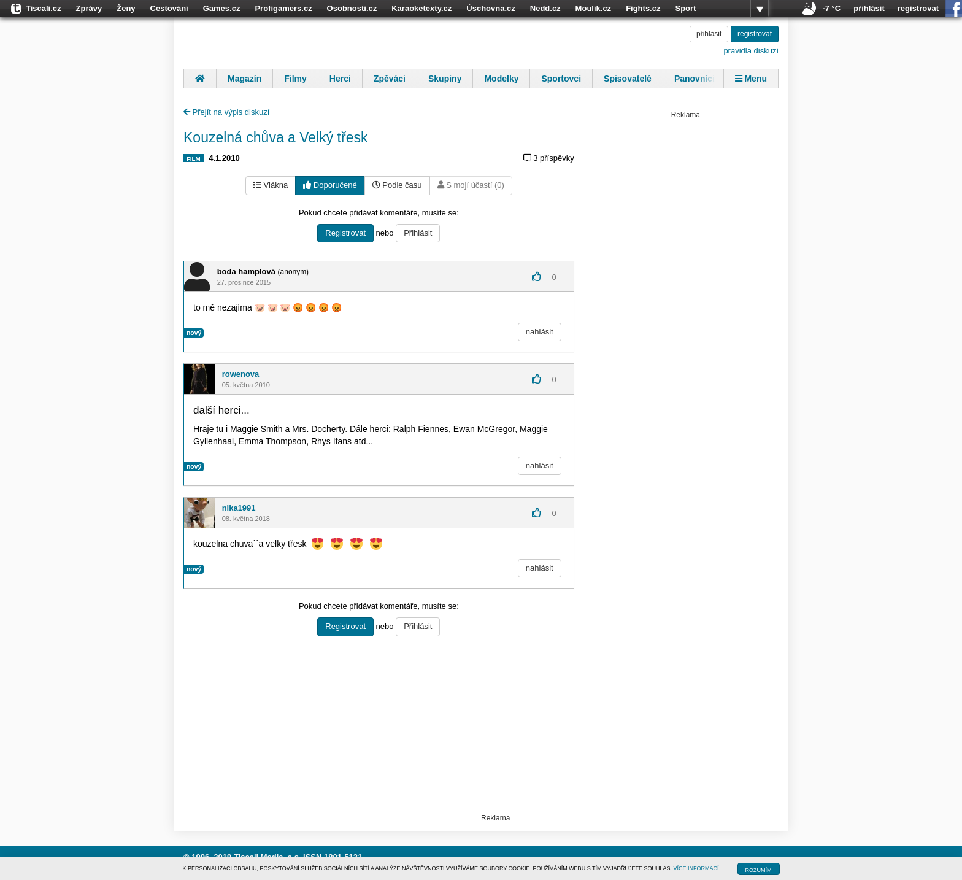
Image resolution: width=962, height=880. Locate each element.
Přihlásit (418, 232)
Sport (685, 8)
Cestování (169, 8)
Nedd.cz (545, 8)
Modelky (501, 78)
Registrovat (345, 232)
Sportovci (561, 78)
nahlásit (539, 331)
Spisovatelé (628, 78)
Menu (751, 78)
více (759, 8)
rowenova (241, 374)
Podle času (397, 185)
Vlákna (270, 185)
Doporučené (329, 185)
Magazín (244, 78)
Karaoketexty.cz (421, 8)
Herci (340, 78)
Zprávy (89, 8)
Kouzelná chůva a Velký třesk (275, 137)
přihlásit (869, 8)
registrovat (918, 8)
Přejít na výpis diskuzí (226, 112)
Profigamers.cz (283, 8)
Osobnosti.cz (352, 8)
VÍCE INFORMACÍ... (699, 868)
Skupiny (444, 78)
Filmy (295, 78)
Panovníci (694, 78)
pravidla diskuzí (751, 50)
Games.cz (221, 8)
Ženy (126, 8)
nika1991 (239, 507)
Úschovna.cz (490, 8)
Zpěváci (390, 78)
